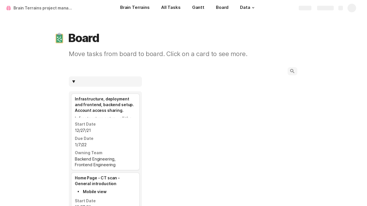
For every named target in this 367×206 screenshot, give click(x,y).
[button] (253, 8)
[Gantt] (198, 8)
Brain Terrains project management (44, 7)
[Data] (247, 8)
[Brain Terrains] (134, 8)
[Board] (222, 8)
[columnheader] (105, 81)
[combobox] (108, 81)
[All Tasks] (170, 8)
